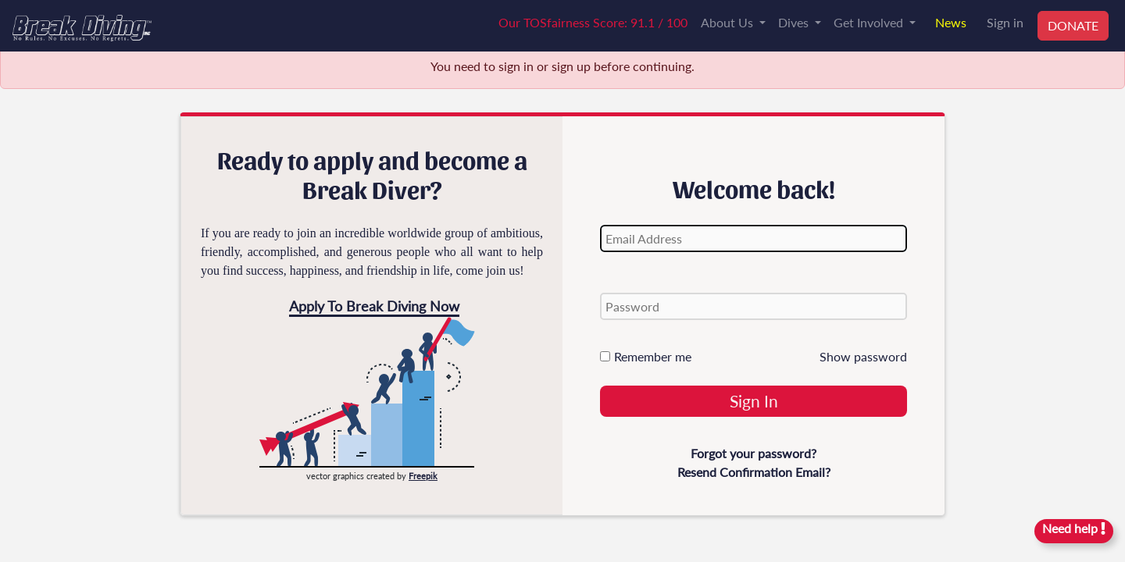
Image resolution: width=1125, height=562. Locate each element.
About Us (728, 22)
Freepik (423, 476)
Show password (863, 356)
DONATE (1073, 25)
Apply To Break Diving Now (374, 306)
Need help (1073, 528)
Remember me (645, 356)
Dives (795, 22)
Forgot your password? (753, 453)
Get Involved (870, 22)
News (950, 22)
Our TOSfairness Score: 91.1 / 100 (593, 22)
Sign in (1005, 22)
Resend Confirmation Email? (753, 471)
